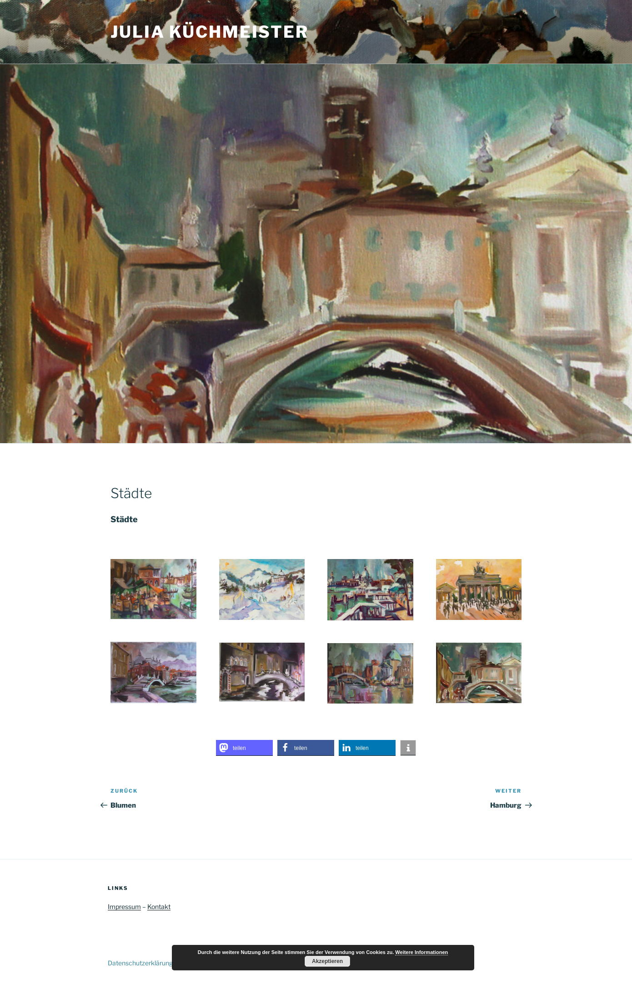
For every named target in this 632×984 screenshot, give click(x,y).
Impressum (124, 906)
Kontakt (159, 906)
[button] (244, 748)
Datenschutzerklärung (140, 963)
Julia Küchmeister (209, 32)
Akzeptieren (327, 961)
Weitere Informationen (421, 952)
